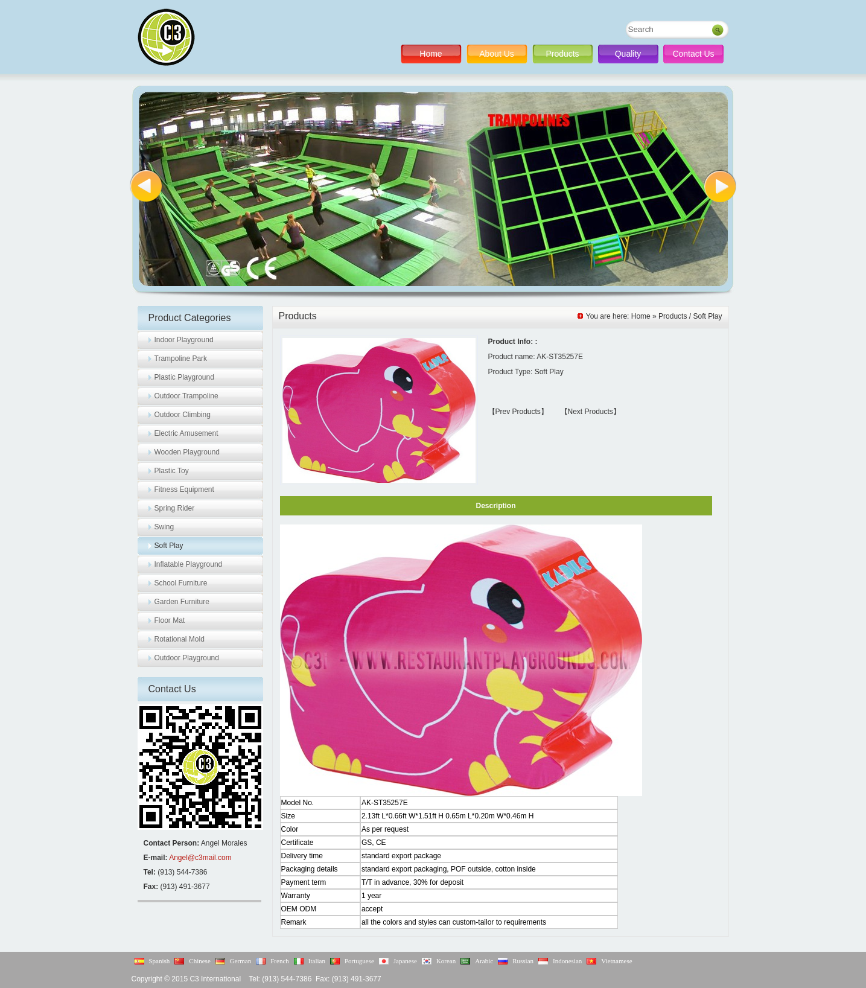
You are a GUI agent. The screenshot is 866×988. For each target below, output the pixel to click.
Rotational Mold (179, 639)
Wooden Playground (187, 452)
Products (562, 54)
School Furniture (181, 583)
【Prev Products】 (518, 411)
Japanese (405, 960)
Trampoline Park (181, 358)
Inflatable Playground (188, 564)
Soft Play (168, 545)
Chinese (199, 960)
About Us (496, 54)
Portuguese (359, 960)
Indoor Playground (184, 340)
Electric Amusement (186, 433)
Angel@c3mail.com (200, 857)
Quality (628, 54)
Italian (316, 960)
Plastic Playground (184, 377)
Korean (446, 960)
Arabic (484, 960)
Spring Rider (174, 508)
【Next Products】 (590, 411)
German (240, 960)
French (279, 960)
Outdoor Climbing (182, 414)
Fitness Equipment (184, 489)
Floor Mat (169, 620)
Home (430, 54)
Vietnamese (616, 960)
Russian (522, 960)
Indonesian (567, 960)
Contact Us (693, 54)
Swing (164, 527)
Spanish (159, 960)
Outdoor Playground (186, 658)
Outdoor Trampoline (186, 396)
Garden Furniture (181, 602)
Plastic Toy (171, 471)
